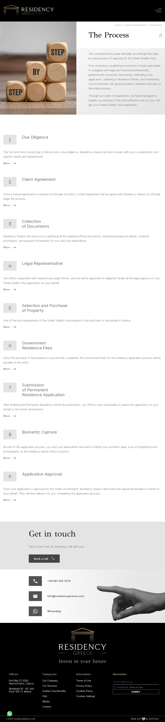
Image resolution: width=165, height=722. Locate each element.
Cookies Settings (85, 696)
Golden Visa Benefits (54, 691)
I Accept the (128, 687)
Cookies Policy (84, 691)
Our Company (50, 680)
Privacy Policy (84, 685)
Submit (136, 692)
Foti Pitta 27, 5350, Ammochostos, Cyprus (21, 682)
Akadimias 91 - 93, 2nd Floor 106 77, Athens (21, 690)
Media (46, 701)
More (9, 163)
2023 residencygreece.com (20, 719)
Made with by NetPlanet (145, 719)
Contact (47, 706)
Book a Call (44, 558)
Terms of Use (83, 680)
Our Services (50, 685)
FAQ (45, 696)
